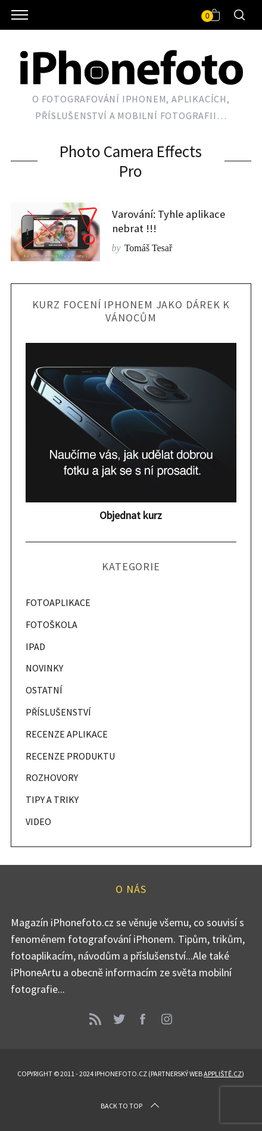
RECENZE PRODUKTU (70, 756)
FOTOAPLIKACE (58, 602)
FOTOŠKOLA (51, 624)
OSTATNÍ (44, 690)
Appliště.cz (223, 1073)
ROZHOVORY (52, 777)
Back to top (131, 1106)
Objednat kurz (130, 515)
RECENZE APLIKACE (67, 734)
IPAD (35, 646)
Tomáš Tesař (148, 248)
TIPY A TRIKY (52, 799)
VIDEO (38, 821)
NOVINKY (44, 668)
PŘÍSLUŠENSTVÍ (58, 712)
